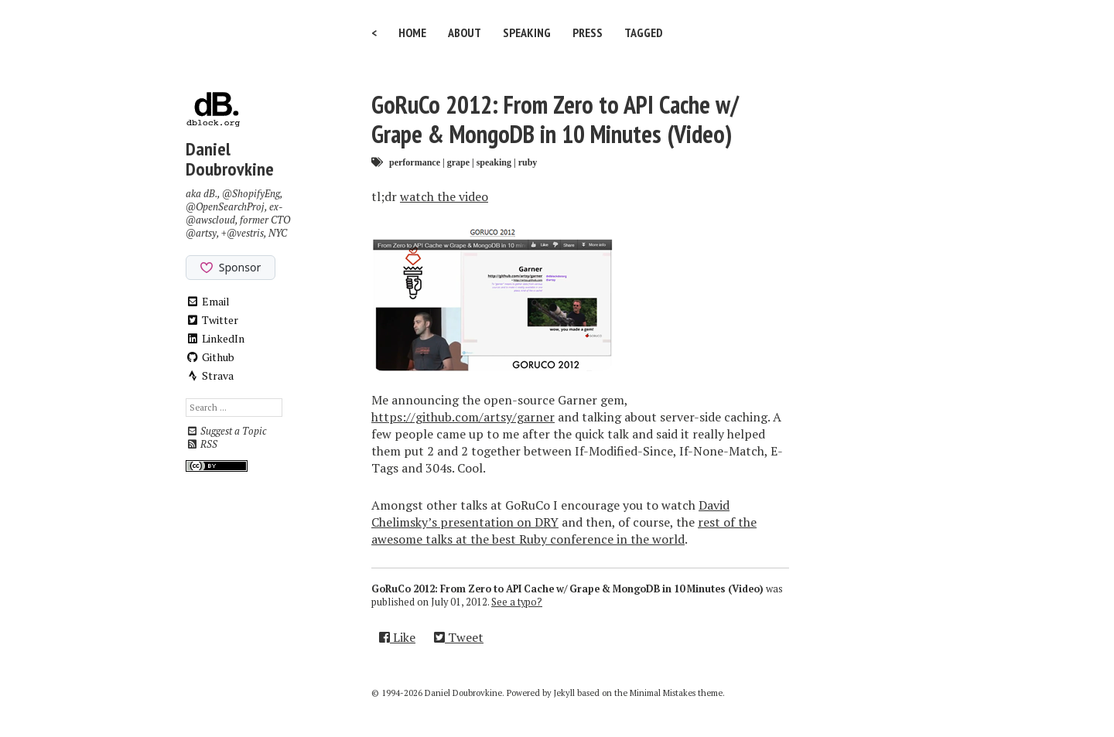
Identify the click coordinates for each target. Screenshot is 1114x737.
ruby (528, 162)
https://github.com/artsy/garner (463, 416)
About (464, 32)
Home (412, 32)
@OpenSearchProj (225, 206)
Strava (210, 375)
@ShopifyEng (251, 193)
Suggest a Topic (226, 431)
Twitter (212, 319)
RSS (201, 444)
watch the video (444, 196)
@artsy (201, 233)
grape (458, 162)
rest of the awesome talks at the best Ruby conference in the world (564, 531)
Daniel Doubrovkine (230, 159)
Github (210, 357)
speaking (494, 162)
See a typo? (516, 602)
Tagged (643, 32)
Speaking (527, 32)
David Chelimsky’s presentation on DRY (550, 513)
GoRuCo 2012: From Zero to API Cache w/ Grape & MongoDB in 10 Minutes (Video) (555, 119)
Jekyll (564, 693)
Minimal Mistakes (662, 693)
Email (208, 301)
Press (587, 32)
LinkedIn (215, 338)
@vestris (245, 233)
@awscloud (210, 220)
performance (414, 162)
